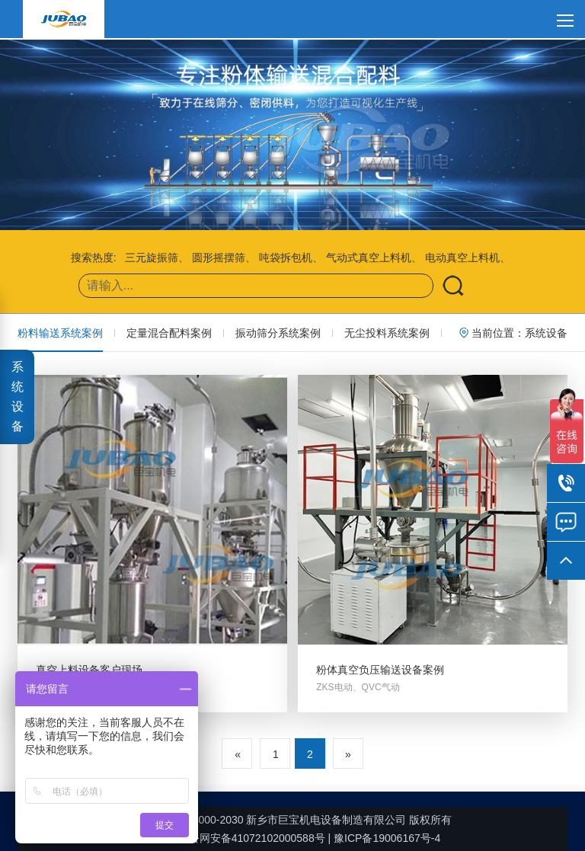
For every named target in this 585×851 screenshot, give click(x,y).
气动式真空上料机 (368, 257)
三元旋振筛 (151, 257)
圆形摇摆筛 (218, 257)
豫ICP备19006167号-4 (387, 838)
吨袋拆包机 (285, 257)
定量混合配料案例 (169, 333)
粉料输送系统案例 (60, 333)
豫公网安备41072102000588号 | (247, 838)
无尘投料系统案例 (387, 333)
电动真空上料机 (462, 257)
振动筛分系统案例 (278, 333)
